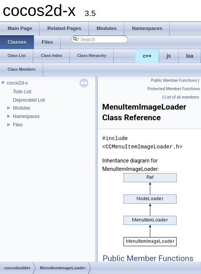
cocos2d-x (17, 83)
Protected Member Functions (174, 88)
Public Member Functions (174, 80)
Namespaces (26, 116)
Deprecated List (29, 100)
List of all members (181, 97)
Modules (21, 108)
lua (189, 56)
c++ (147, 56)
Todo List (22, 91)
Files (18, 124)
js (169, 56)
